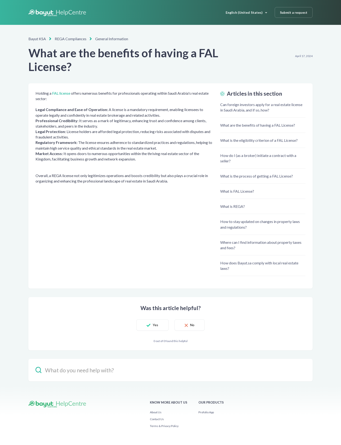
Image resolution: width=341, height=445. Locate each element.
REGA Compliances (70, 38)
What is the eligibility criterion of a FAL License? (259, 140)
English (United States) (244, 12)
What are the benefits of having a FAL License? (257, 125)
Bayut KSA (37, 38)
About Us (156, 412)
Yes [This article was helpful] (155, 325)
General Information (111, 38)
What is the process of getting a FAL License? (256, 176)
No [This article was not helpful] (192, 325)
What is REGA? (232, 206)
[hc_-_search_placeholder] (170, 370)
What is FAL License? (237, 191)
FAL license (61, 93)
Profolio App (206, 412)
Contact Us (157, 419)
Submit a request (293, 12)
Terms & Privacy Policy (164, 426)
